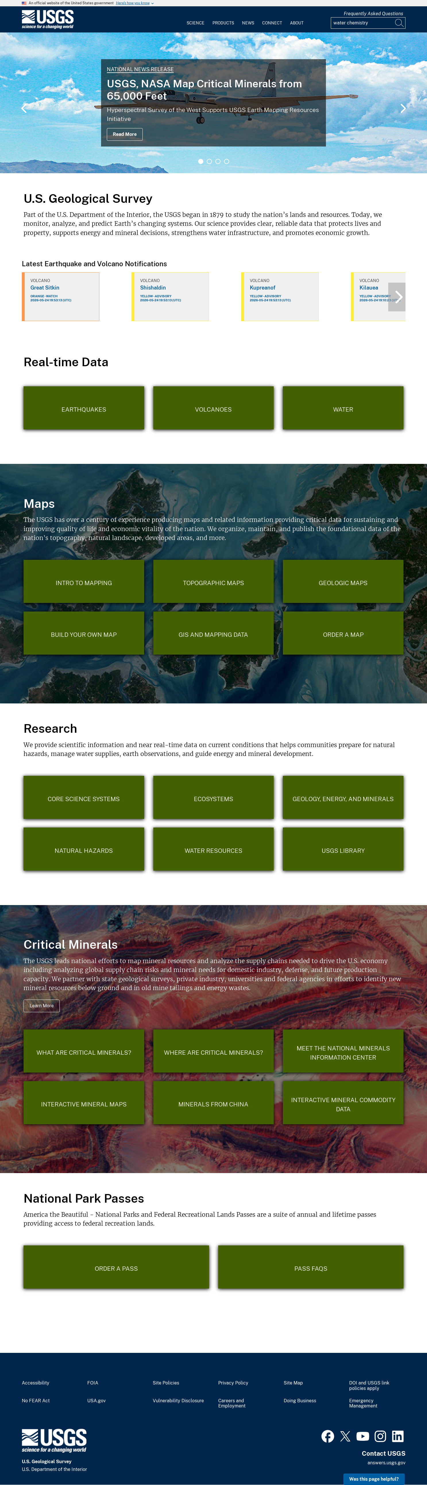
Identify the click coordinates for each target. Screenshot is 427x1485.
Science (195, 23)
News (248, 23)
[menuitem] (195, 19)
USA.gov (96, 1400)
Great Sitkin (44, 288)
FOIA (92, 1383)
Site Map (293, 1383)
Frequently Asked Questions (373, 13)
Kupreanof (262, 288)
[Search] (399, 23)
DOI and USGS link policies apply (369, 1385)
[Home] (48, 27)
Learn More (42, 1005)
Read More (125, 134)
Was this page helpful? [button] (374, 1479)
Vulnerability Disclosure (178, 1400)
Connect (272, 23)
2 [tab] (209, 161)
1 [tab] (200, 161)
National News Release (140, 69)
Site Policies (166, 1383)
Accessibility (35, 1383)
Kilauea (369, 288)
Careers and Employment (232, 1403)
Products (223, 23)
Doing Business (300, 1400)
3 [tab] (218, 161)
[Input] (368, 23)
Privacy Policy (233, 1383)
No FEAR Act (36, 1400)
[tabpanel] (213, 102)
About (297, 23)
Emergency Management (363, 1403)
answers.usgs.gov (386, 1462)
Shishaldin (153, 288)
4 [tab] (226, 161)
